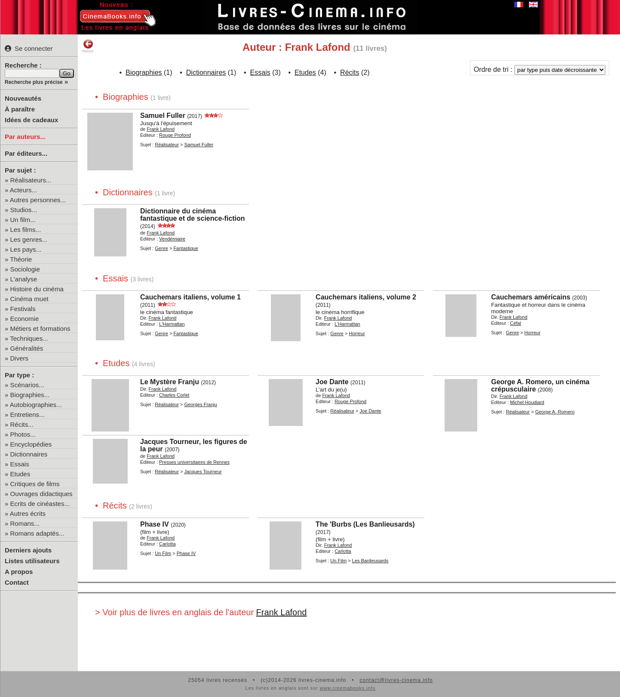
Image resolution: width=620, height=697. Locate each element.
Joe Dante (332, 382)
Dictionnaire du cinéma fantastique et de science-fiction (192, 214)
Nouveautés (23, 98)
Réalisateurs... (31, 180)
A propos (19, 571)
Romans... (25, 523)
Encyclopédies (31, 444)
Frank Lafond (161, 129)
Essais (19, 464)
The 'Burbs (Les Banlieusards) (365, 524)
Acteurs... (23, 190)
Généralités (26, 348)
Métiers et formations (40, 328)
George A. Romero (555, 411)
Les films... (25, 229)
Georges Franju (200, 404)
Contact (17, 582)
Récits (349, 72)
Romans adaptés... (37, 533)
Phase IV (154, 524)
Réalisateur (167, 144)
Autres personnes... (38, 200)
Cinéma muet (29, 298)
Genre (161, 248)
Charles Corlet (174, 395)
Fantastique (185, 248)
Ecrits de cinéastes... (40, 503)
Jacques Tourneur (202, 471)
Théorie (21, 259)
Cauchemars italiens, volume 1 (190, 297)
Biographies (144, 72)
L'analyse (23, 279)
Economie (24, 318)
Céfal (515, 323)
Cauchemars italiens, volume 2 (366, 297)
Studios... (23, 209)
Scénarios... (27, 385)
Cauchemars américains (530, 297)
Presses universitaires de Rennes (194, 462)
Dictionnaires (29, 454)
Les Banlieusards (370, 560)
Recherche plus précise (34, 82)
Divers (19, 358)
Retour (88, 46)
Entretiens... (27, 414)
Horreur (357, 333)
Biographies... (30, 394)
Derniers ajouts (28, 550)
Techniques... (29, 338)
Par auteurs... (25, 136)
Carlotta (167, 543)
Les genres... (29, 239)
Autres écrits (28, 513)
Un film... (23, 219)
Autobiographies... (36, 404)
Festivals (23, 308)
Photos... (23, 434)
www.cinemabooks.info (348, 688)
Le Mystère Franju (169, 382)
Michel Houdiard (527, 402)
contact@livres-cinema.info (396, 680)
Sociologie (25, 269)
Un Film (163, 553)
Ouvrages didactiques (41, 493)
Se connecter (28, 48)
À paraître (20, 109)
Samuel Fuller (162, 115)
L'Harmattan (172, 324)
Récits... (22, 424)
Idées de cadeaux (31, 119)
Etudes (20, 474)
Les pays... (26, 249)
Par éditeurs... (26, 153)
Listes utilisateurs (32, 560)
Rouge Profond (175, 135)
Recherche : (23, 65)
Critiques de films (35, 483)
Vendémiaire (172, 238)
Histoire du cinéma (37, 289)
